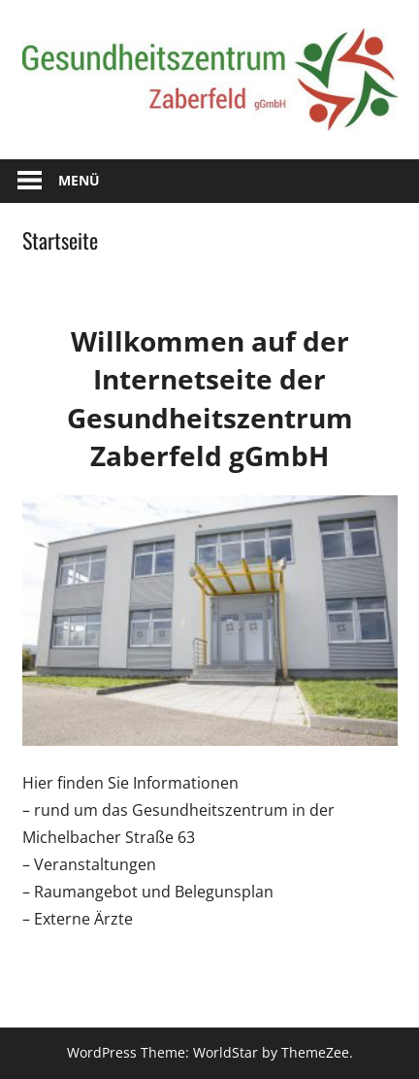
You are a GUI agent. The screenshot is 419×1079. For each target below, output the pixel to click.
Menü (79, 180)
